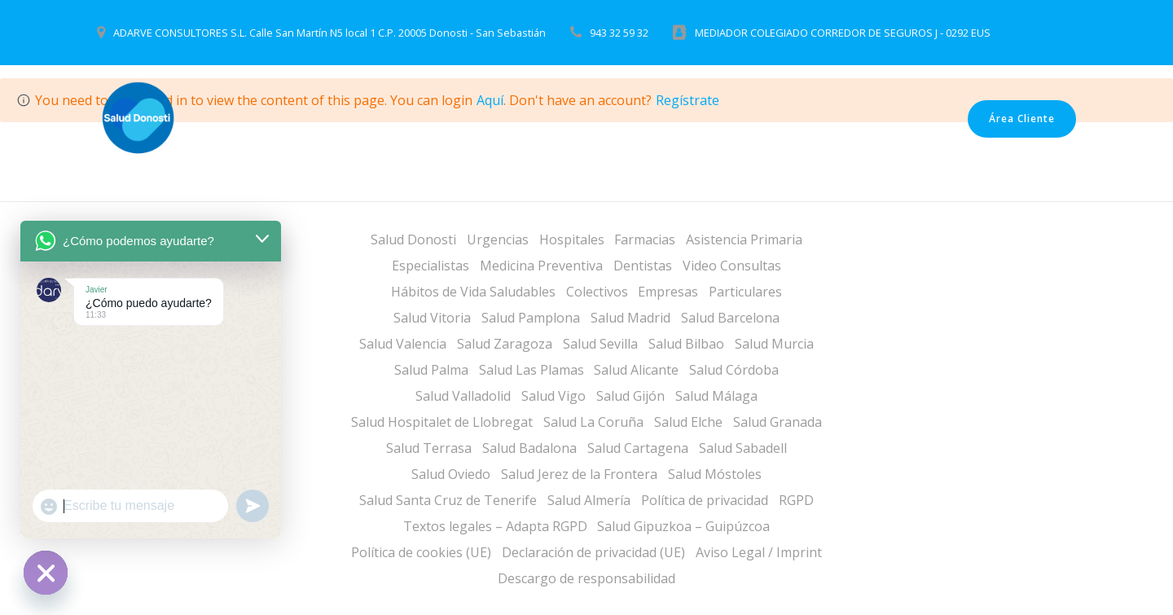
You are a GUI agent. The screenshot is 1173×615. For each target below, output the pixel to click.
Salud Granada (777, 422)
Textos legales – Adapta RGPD (495, 526)
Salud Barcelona (730, 318)
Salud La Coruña (593, 422)
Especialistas (430, 266)
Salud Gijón (630, 396)
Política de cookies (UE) (421, 552)
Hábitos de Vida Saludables (473, 292)
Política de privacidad (704, 500)
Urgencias (498, 239)
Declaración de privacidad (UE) (593, 552)
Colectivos (597, 292)
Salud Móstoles (715, 474)
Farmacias (644, 239)
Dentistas (642, 266)
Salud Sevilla (600, 344)
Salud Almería (588, 500)
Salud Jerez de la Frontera (579, 474)
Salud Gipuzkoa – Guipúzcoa (683, 526)
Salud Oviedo (450, 474)
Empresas (668, 292)
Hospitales (571, 239)
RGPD (796, 500)
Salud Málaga (716, 396)
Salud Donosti (413, 239)
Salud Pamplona (530, 318)
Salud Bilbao (686, 344)
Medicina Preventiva (541, 266)
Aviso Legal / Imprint (759, 552)
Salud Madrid (630, 318)
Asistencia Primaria (744, 239)
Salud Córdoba (734, 370)
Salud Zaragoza (504, 344)
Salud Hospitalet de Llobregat (442, 422)
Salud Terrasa (429, 448)
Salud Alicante (636, 370)
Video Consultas (732, 266)
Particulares (745, 292)
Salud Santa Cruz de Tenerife (448, 500)
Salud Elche (688, 422)
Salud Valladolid (463, 396)
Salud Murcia (774, 344)
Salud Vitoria (432, 318)
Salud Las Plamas (531, 370)
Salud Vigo (553, 396)
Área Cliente (1022, 118)
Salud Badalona (529, 448)
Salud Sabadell (743, 448)
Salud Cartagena (637, 448)
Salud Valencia (402, 344)
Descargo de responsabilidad (586, 578)
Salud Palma (431, 370)
